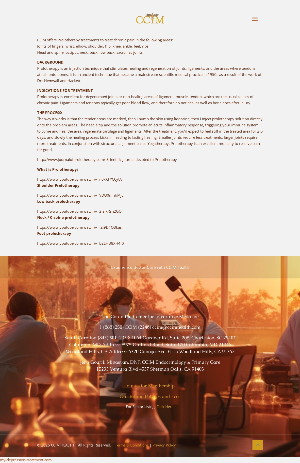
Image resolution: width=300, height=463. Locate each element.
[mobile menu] (255, 18)
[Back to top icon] (257, 445)
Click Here (164, 406)
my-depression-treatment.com (26, 459)
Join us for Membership (150, 386)
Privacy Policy (164, 445)
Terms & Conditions (132, 445)
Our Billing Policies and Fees (150, 396)
